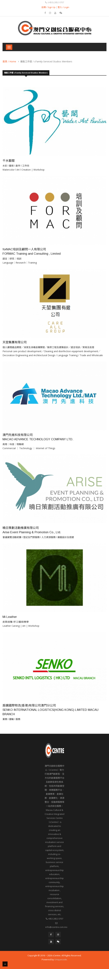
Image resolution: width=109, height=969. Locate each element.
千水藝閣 (9, 160)
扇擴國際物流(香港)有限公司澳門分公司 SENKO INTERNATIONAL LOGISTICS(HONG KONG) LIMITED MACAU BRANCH (50, 710)
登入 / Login (63, 7)
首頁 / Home (9, 61)
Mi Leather (10, 617)
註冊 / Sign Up (48, 7)
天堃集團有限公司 (15, 342)
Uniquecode (60, 959)
